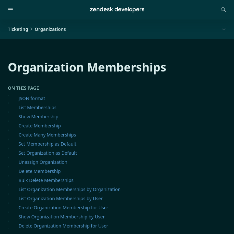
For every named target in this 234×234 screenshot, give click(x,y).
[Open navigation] (10, 9)
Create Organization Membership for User (63, 207)
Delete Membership (40, 171)
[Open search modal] (223, 9)
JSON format (32, 98)
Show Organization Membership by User (62, 217)
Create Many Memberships (47, 135)
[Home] (117, 10)
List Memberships (38, 107)
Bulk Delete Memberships (46, 180)
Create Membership (40, 126)
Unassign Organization (43, 162)
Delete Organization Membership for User (63, 226)
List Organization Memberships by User (61, 198)
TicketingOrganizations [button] (37, 29)
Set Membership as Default (47, 144)
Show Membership (38, 116)
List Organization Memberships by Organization (70, 189)
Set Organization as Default (48, 153)
